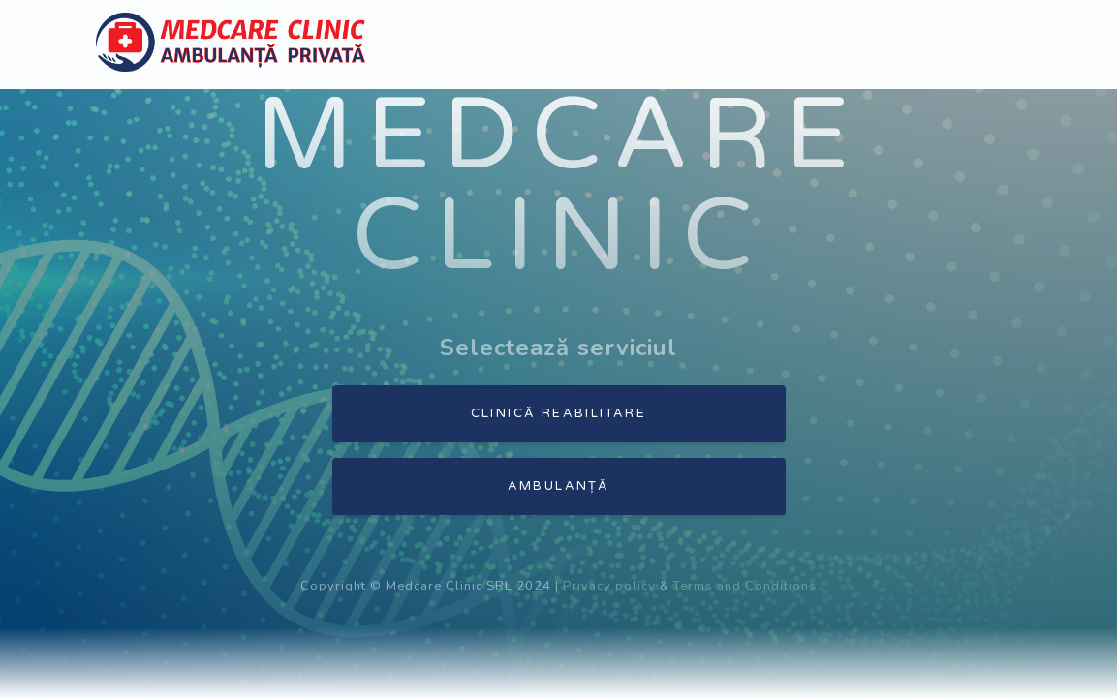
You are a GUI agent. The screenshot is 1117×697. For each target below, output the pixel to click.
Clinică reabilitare (559, 413)
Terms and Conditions (745, 585)
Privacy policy (609, 585)
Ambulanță (559, 486)
